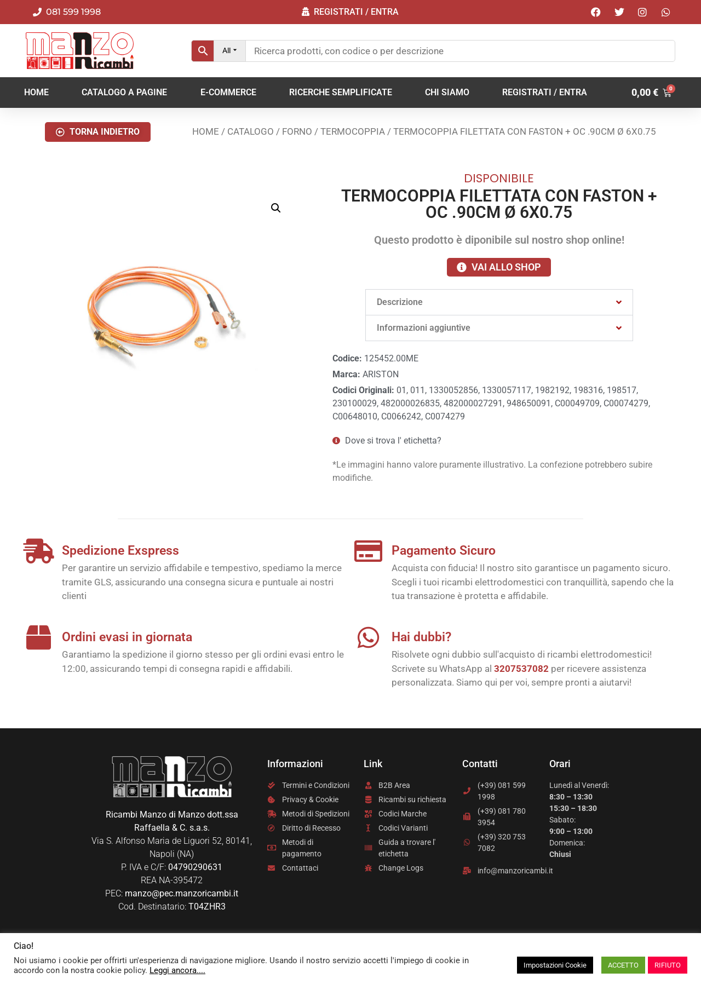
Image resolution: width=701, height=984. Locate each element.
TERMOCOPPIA (352, 131)
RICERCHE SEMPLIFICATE (340, 92)
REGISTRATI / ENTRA (544, 92)
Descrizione (400, 302)
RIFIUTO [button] (667, 965)
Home (36, 92)
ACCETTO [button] (623, 965)
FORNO (297, 131)
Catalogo (250, 131)
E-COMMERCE (228, 92)
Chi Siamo (447, 92)
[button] (98, 132)
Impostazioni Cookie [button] (555, 965)
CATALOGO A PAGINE (124, 92)
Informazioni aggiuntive (423, 328)
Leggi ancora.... (177, 970)
